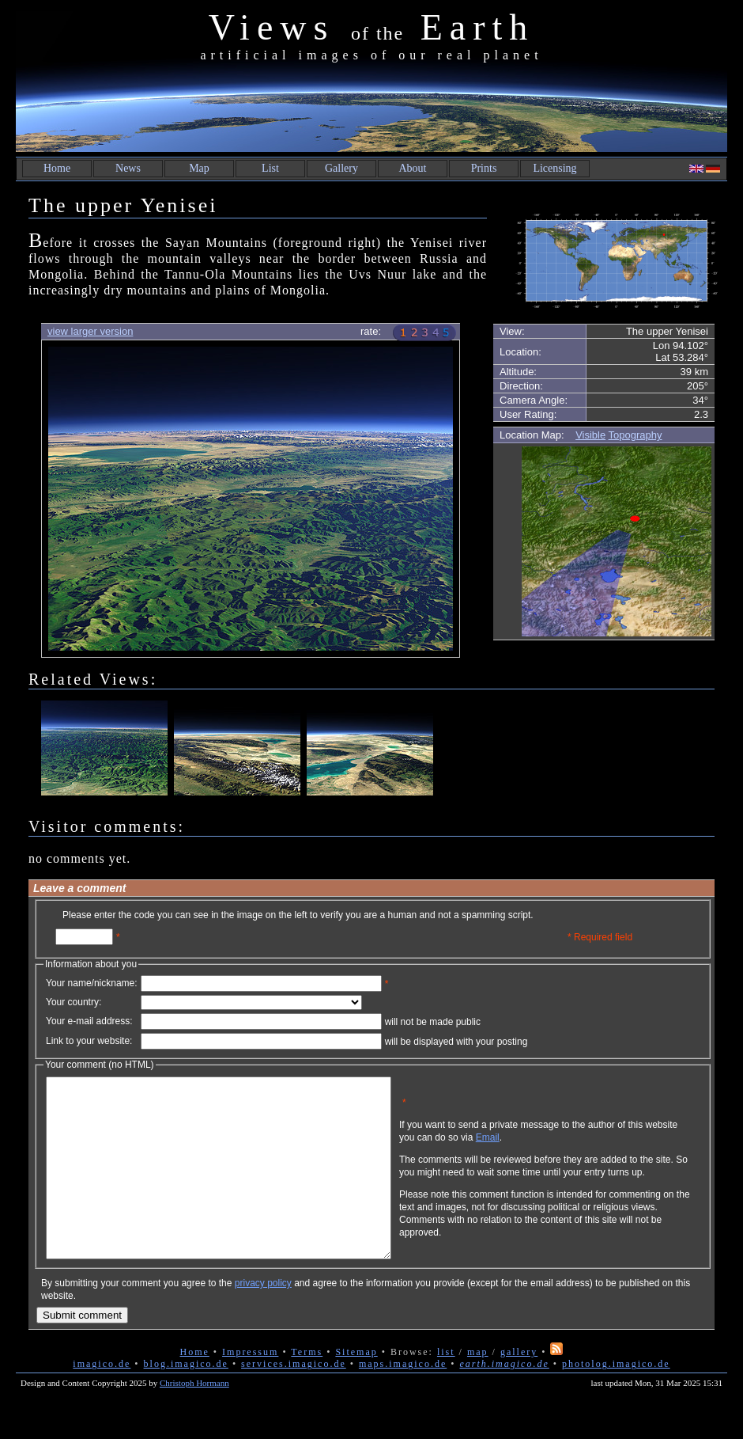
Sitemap (356, 1387)
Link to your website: (89, 1040)
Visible (590, 435)
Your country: (73, 1002)
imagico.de (101, 1399)
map (477, 1387)
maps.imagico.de (403, 1399)
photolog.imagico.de (616, 1399)
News (128, 168)
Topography (635, 435)
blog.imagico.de (186, 1399)
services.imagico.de (293, 1399)
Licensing (554, 168)
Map (199, 168)
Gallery (341, 168)
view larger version (90, 331)
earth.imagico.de (504, 1399)
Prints (484, 168)
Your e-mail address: (89, 1021)
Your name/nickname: (92, 983)
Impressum (250, 1387)
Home (56, 168)
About (413, 168)
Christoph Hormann (194, 1418)
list (446, 1387)
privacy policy (263, 1318)
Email (563, 1149)
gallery (518, 1387)
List (270, 168)
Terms (306, 1387)
